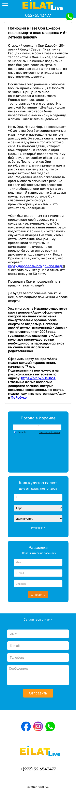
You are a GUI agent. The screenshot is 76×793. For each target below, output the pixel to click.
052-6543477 (38, 15)
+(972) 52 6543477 (38, 769)
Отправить (38, 594)
